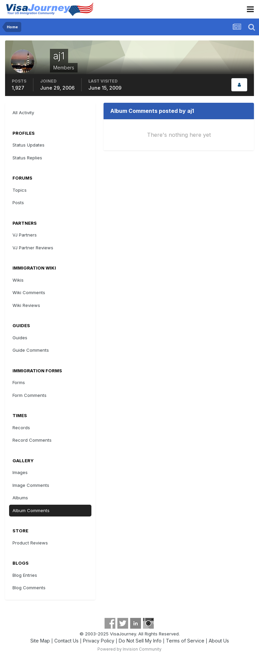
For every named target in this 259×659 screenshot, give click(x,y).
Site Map (40, 641)
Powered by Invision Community (129, 649)
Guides (19, 337)
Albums (20, 497)
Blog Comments (29, 587)
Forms (18, 382)
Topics (19, 190)
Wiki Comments (28, 292)
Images (20, 472)
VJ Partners (24, 235)
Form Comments (29, 395)
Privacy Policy (98, 641)
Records (21, 427)
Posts (18, 202)
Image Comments (30, 485)
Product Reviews (30, 542)
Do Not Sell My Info (140, 641)
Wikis (18, 280)
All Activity (23, 112)
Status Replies (27, 157)
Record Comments (32, 440)
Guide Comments (30, 350)
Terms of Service (185, 641)
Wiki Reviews (26, 305)
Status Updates (28, 145)
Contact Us (66, 641)
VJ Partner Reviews (32, 247)
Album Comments (31, 510)
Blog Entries (24, 575)
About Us (219, 641)
